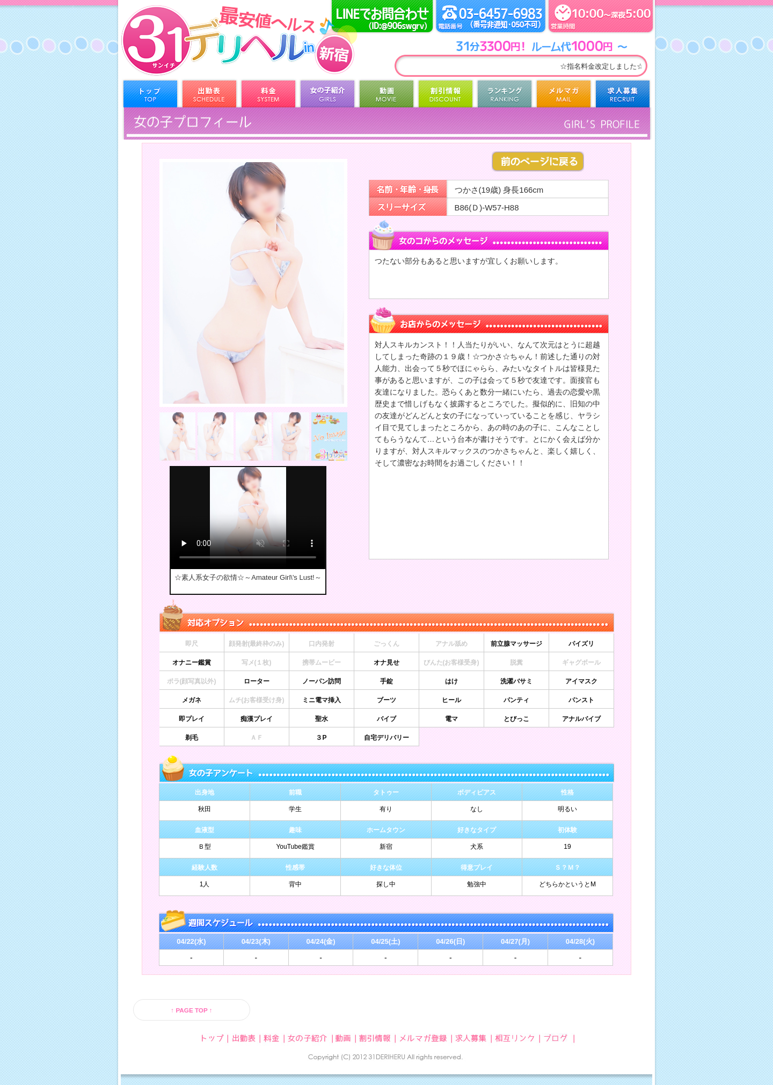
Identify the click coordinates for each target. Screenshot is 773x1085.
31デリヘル (206, 54)
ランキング (504, 97)
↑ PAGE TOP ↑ (191, 1010)
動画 (386, 97)
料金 (268, 97)
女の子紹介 (327, 97)
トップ (150, 97)
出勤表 (209, 97)
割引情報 (445, 97)
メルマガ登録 (563, 97)
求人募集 (622, 97)
